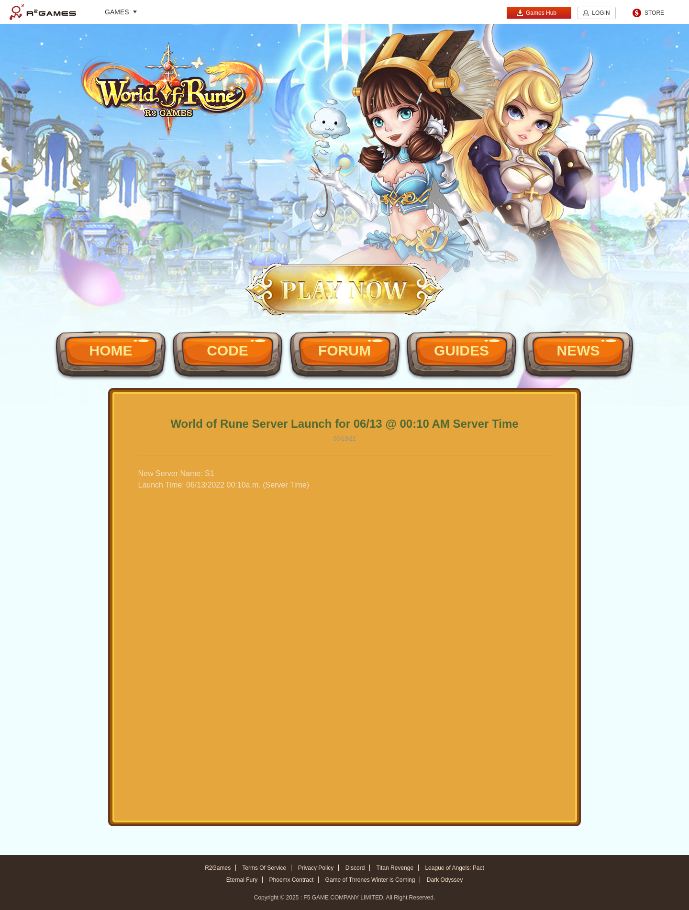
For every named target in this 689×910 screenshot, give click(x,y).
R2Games (43, 12)
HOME (111, 350)
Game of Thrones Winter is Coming (370, 880)
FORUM (344, 350)
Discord (355, 868)
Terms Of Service (264, 868)
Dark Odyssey (445, 880)
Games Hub (536, 12)
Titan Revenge (394, 868)
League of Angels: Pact (454, 868)
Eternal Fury (241, 880)
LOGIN (601, 13)
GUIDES (461, 350)
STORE (654, 13)
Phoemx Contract (291, 880)
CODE (227, 350)
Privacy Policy (316, 868)
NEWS (578, 350)
